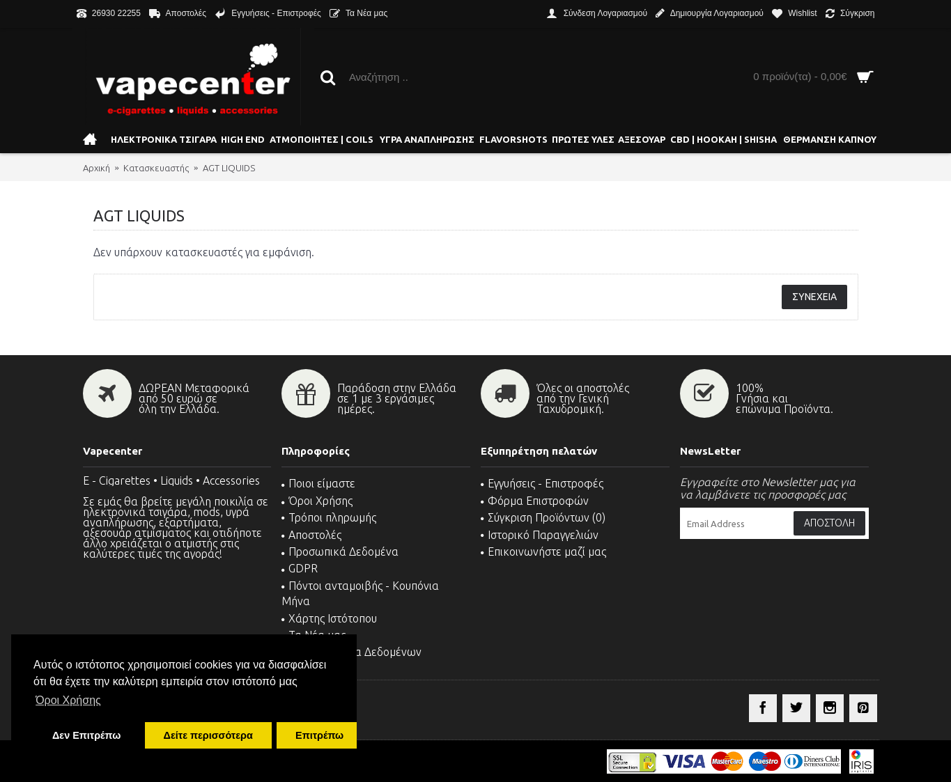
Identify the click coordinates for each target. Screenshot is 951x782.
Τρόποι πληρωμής (328, 517)
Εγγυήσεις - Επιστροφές (542, 483)
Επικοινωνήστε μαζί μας (543, 551)
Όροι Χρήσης (317, 500)
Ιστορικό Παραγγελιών (539, 535)
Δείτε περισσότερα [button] (208, 735)
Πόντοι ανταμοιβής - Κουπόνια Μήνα (360, 593)
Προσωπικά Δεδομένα (340, 551)
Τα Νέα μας (313, 635)
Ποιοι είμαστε (318, 483)
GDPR (299, 568)
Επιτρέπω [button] (319, 735)
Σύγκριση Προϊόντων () (543, 517)
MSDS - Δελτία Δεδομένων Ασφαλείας (351, 659)
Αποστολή (829, 523)
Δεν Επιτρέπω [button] (86, 735)
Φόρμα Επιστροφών (535, 500)
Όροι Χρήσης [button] (68, 700)
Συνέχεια (814, 296)
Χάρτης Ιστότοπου (329, 618)
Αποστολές (311, 535)
